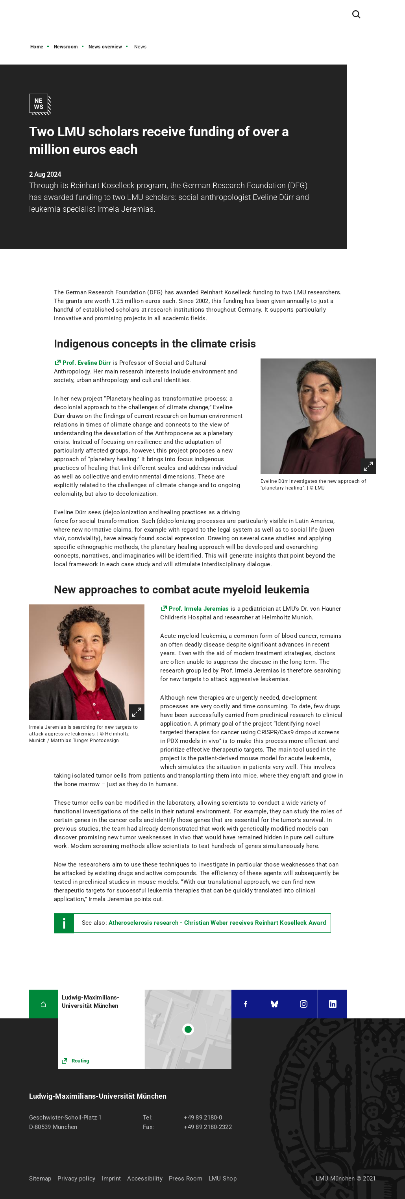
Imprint (111, 1178)
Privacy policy (76, 1178)
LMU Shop (223, 1178)
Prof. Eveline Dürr (88, 362)
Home (36, 47)
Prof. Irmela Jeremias (199, 608)
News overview (105, 47)
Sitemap (40, 1178)
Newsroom (66, 47)
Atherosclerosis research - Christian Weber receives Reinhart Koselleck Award (217, 922)
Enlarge (368, 466)
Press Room (185, 1178)
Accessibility (145, 1178)
